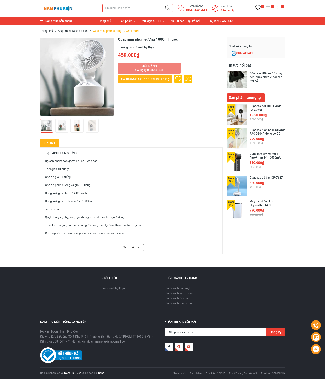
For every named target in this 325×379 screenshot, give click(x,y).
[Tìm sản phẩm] (138, 8)
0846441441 (196, 10)
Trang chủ (104, 21)
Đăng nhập (227, 10)
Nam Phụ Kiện (72, 372)
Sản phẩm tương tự (245, 97)
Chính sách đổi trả (176, 298)
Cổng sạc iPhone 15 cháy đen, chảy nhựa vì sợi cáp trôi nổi (266, 77)
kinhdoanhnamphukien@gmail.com (104, 341)
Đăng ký (275, 332)
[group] (77, 77)
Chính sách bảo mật (177, 288)
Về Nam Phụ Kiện (113, 288)
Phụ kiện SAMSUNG (221, 21)
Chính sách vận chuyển (179, 293)
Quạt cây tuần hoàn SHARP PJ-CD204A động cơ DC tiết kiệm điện (267, 133)
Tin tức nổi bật (239, 65)
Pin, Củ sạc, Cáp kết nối (185, 21)
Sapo (101, 372)
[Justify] (167, 8)
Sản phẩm (125, 21)
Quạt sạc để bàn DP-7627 (266, 177)
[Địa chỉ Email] (225, 332)
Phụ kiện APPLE (151, 21)
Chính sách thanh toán (179, 303)
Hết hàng (149, 68)
